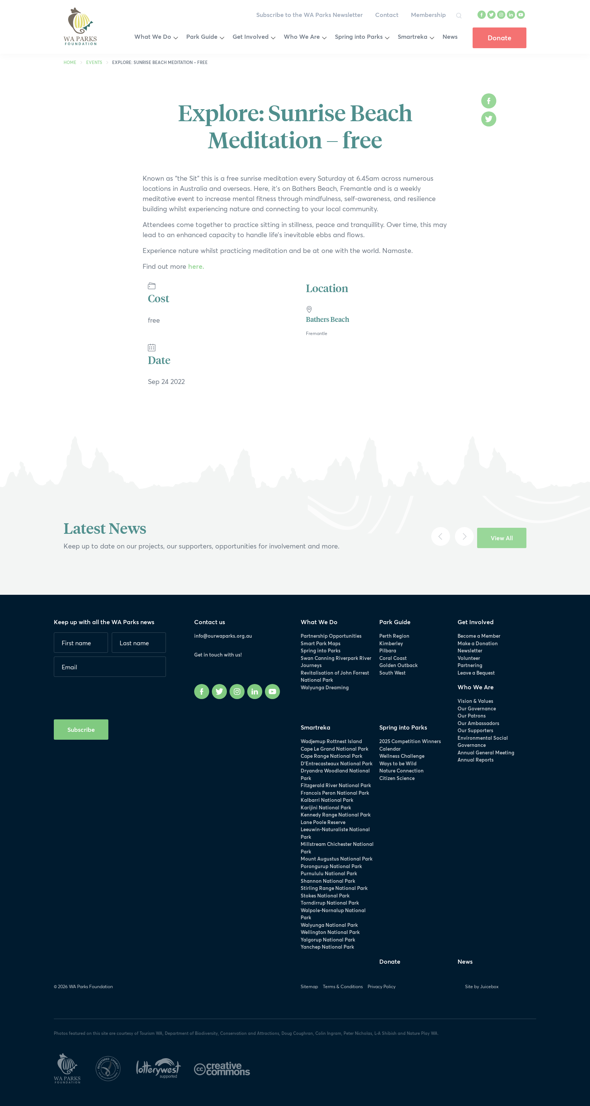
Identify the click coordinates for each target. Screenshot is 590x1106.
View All (502, 538)
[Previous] (440, 536)
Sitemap (309, 986)
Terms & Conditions (343, 986)
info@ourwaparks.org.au (223, 635)
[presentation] (111, 695)
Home (70, 62)
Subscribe (81, 729)
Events (94, 62)
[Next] (464, 536)
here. (195, 266)
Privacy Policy (381, 986)
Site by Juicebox (482, 986)
